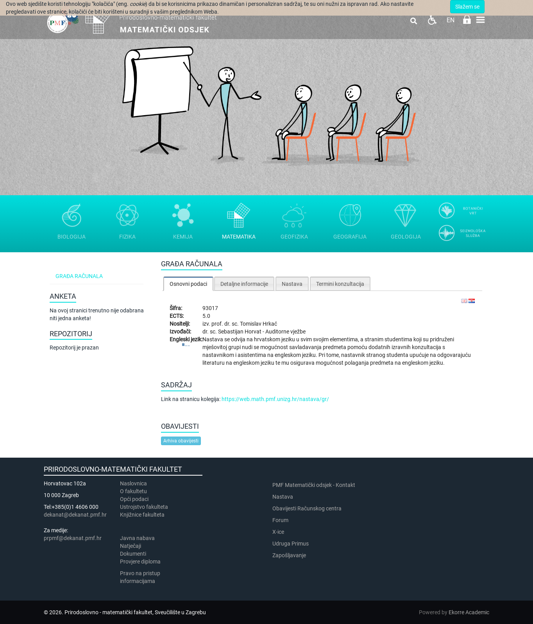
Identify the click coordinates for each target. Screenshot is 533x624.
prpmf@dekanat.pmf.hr (73, 538)
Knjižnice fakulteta (142, 515)
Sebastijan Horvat (240, 331)
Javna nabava (137, 538)
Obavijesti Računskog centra (307, 508)
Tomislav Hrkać (258, 324)
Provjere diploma (140, 561)
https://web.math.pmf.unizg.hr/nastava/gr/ (275, 399)
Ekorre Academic (469, 612)
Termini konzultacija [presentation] (340, 284)
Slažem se (467, 7)
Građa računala (79, 276)
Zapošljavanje (289, 555)
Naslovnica (133, 483)
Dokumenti (133, 554)
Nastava (282, 497)
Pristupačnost (432, 20)
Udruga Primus (290, 543)
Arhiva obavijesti (181, 441)
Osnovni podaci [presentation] (188, 284)
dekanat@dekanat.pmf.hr (75, 515)
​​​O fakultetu (133, 491)
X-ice (278, 532)
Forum (280, 520)
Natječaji (130, 546)
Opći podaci (134, 499)
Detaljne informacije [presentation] (244, 284)
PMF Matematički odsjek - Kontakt (313, 485)
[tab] (188, 283)
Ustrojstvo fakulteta (144, 507)
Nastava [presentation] (292, 284)
